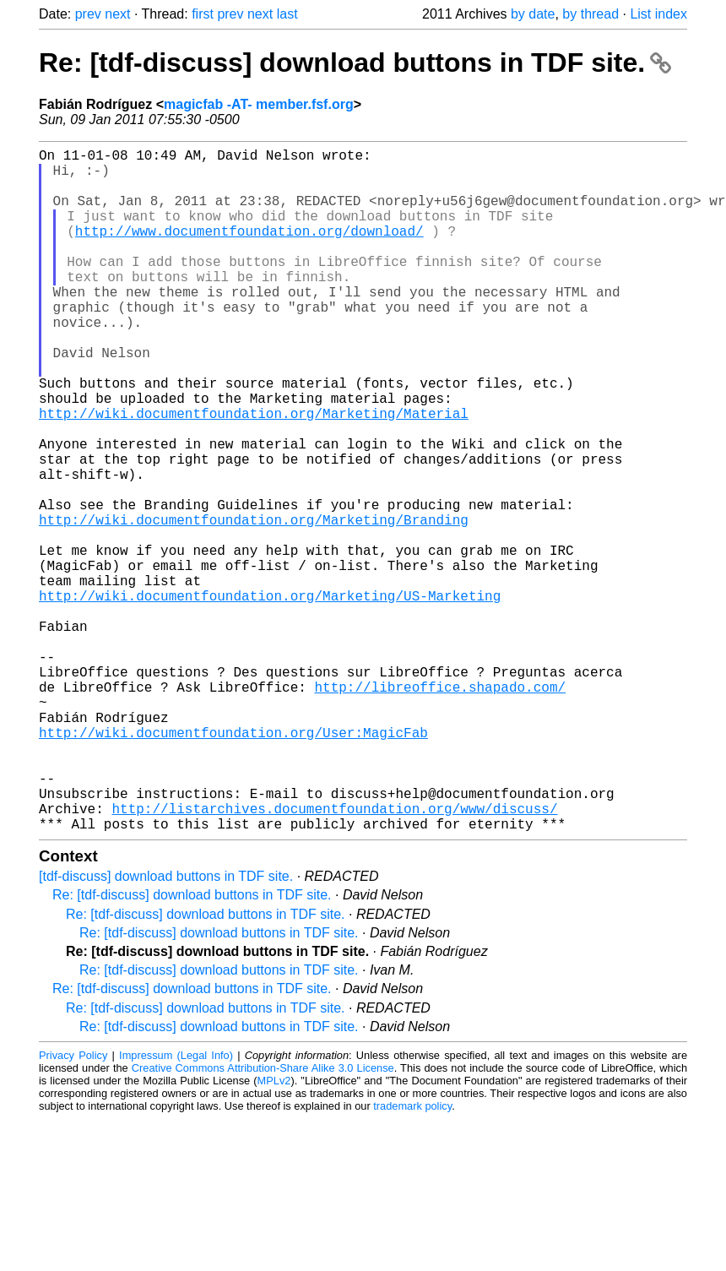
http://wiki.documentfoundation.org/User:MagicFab (233, 864)
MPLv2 (274, 1232)
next (117, 14)
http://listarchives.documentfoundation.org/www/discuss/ (334, 957)
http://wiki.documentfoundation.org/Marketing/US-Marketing (270, 696)
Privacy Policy (73, 1207)
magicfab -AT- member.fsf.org (259, 104)
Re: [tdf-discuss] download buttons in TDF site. (355, 62)
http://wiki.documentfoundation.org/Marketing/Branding (254, 604)
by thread (590, 14)
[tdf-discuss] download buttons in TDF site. (166, 1028)
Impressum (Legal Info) (176, 1207)
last (287, 14)
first (203, 14)
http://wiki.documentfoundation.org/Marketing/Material (254, 473)
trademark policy (412, 1258)
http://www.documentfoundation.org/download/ (249, 251)
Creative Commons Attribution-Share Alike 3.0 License (263, 1220)
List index (658, 14)
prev (88, 14)
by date (533, 14)
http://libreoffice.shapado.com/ (440, 808)
